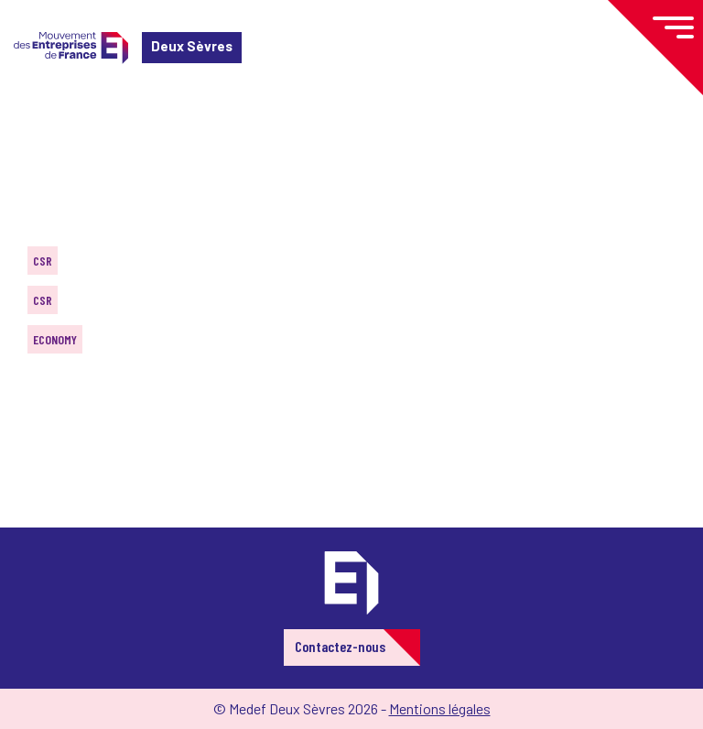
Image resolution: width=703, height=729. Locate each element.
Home (40, 123)
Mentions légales (440, 708)
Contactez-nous (340, 646)
